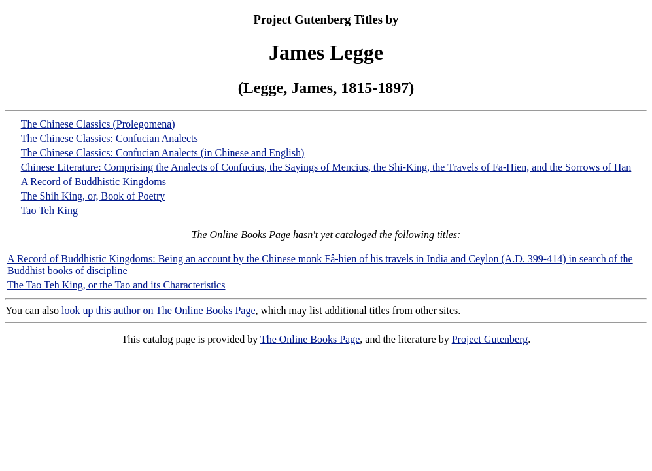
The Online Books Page (310, 339)
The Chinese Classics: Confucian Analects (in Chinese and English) (163, 152)
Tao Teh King (49, 210)
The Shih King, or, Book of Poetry (93, 195)
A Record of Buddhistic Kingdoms (93, 181)
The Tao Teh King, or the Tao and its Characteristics (116, 284)
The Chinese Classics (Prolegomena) (98, 124)
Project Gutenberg (490, 339)
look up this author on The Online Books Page (158, 310)
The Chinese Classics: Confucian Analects (109, 138)
